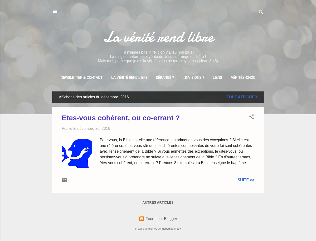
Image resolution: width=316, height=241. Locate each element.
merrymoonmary (171, 228)
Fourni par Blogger (158, 219)
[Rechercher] (261, 13)
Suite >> (246, 180)
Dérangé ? (165, 77)
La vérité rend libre (158, 36)
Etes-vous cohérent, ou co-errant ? (121, 118)
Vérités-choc (243, 77)
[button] (251, 117)
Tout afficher (242, 97)
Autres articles (158, 202)
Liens (217, 77)
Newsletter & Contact (81, 77)
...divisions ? (193, 77)
